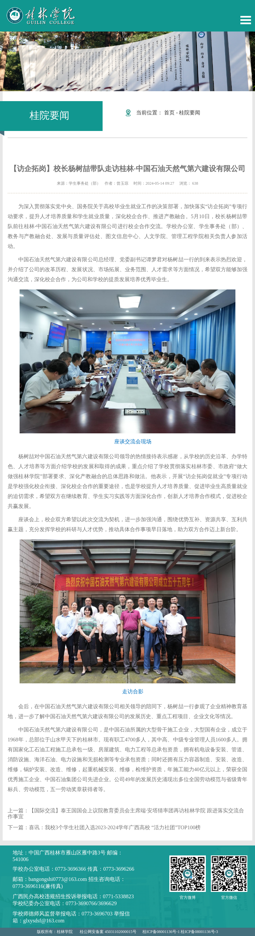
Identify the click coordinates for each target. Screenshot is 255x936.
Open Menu (246, 20)
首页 (169, 112)
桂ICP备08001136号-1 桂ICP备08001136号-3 (180, 931)
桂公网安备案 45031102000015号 (108, 931)
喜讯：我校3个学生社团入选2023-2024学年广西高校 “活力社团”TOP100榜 (115, 827)
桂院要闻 (189, 112)
